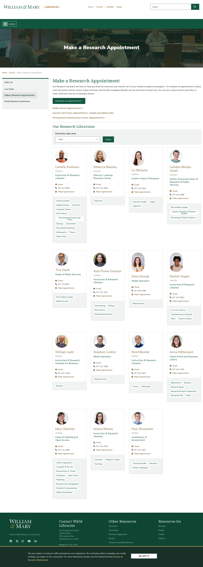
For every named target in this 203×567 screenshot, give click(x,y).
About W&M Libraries (154, 22)
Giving (119, 7)
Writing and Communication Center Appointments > (79, 115)
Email (59, 182)
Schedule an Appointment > (69, 98)
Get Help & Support (79, 22)
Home (15, 22)
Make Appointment (64, 189)
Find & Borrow (43, 22)
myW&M (109, 7)
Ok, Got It (144, 556)
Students (162, 524)
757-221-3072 (71, 542)
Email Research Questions (17, 99)
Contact (99, 7)
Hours (90, 7)
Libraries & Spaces (116, 22)
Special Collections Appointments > (71, 110)
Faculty (161, 528)
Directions (113, 524)
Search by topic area (65, 131)
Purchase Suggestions (118, 532)
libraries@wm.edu (72, 545)
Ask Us (187, 22)
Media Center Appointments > (68, 105)
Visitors (161, 536)
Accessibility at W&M (117, 544)
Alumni (161, 532)
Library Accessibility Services (121, 540)
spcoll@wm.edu (105, 110)
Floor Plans (113, 528)
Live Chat (9, 86)
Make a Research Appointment (20, 93)
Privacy (112, 536)
